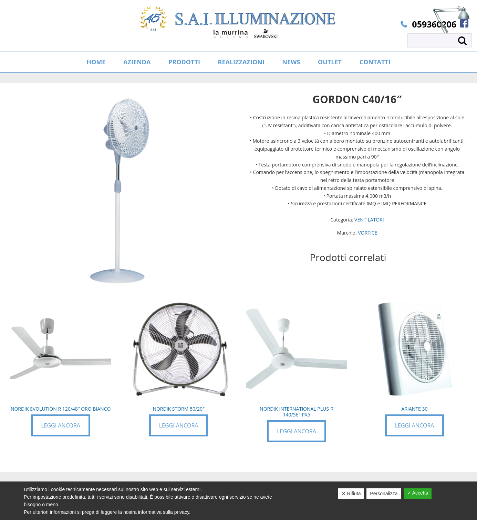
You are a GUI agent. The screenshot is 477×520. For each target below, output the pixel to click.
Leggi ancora (60, 425)
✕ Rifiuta (351, 493)
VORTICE (367, 232)
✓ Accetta (417, 493)
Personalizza (383, 493)
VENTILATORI (369, 219)
